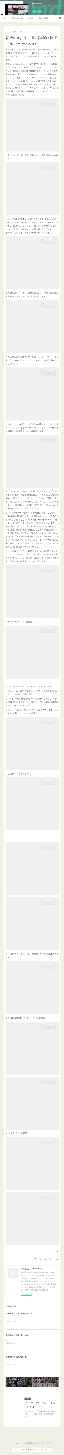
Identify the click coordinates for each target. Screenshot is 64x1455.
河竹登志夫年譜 (17, 18)
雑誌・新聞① (43, 18)
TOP (4, 18)
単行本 (30, 18)
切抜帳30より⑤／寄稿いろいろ (19, 1313)
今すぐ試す (37, 11)
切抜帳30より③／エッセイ (17, 1357)
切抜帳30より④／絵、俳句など (19, 1335)
